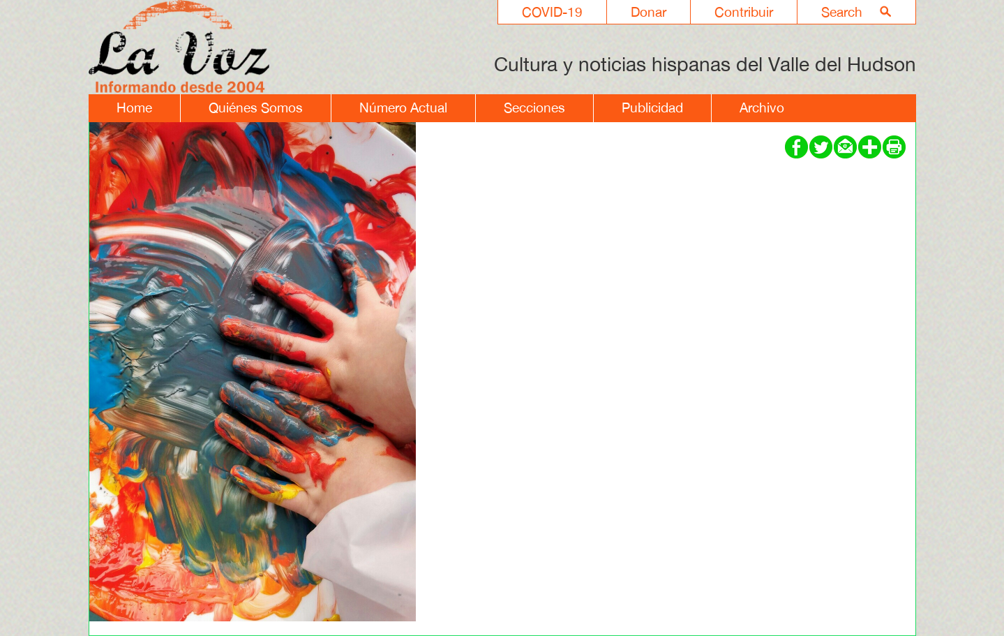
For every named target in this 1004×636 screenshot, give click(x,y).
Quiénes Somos (256, 107)
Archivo (762, 107)
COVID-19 (552, 11)
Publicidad (652, 107)
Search (841, 11)
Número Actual (403, 107)
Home (134, 107)
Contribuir (743, 11)
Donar (648, 11)
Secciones (534, 107)
